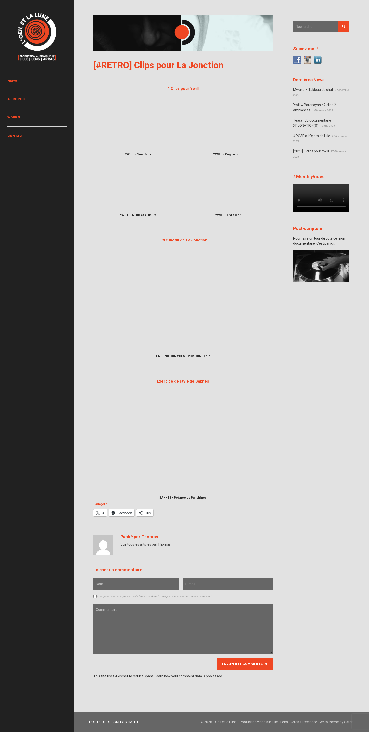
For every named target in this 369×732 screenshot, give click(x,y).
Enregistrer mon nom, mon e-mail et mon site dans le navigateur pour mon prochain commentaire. (155, 596)
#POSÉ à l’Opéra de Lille (311, 136)
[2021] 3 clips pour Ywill (311, 151)
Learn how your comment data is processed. (189, 676)
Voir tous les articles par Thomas (145, 544)
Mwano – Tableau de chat (313, 90)
